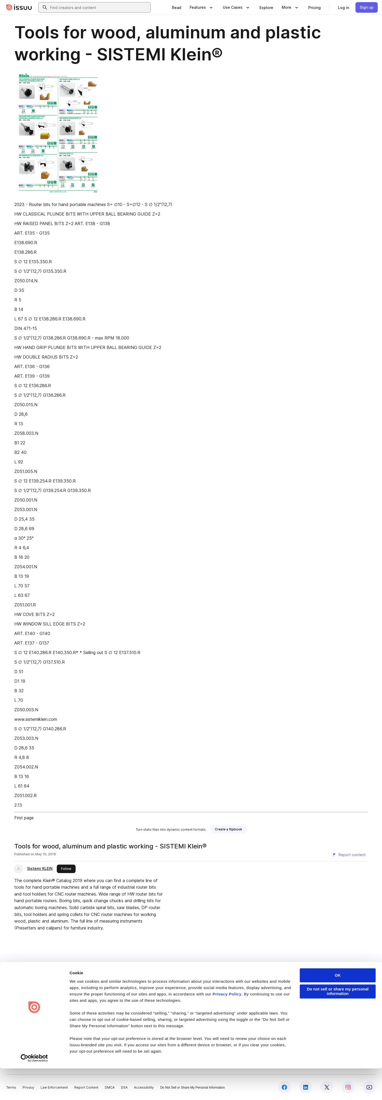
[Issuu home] (19, 7)
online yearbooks (158, 977)
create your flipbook (315, 977)
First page (24, 817)
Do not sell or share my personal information (338, 1023)
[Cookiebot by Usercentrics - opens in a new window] (34, 1090)
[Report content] (349, 855)
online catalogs (192, 977)
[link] (176, 7)
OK (338, 1007)
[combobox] (99, 7)
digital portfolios (123, 977)
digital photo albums (229, 977)
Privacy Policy (226, 1025)
